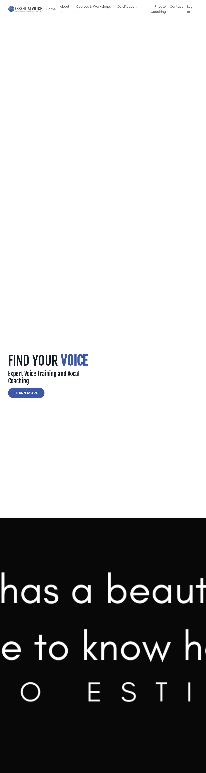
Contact (176, 6)
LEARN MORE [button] (26, 392)
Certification (127, 6)
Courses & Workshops (93, 9)
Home (51, 9)
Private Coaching (158, 9)
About (64, 9)
